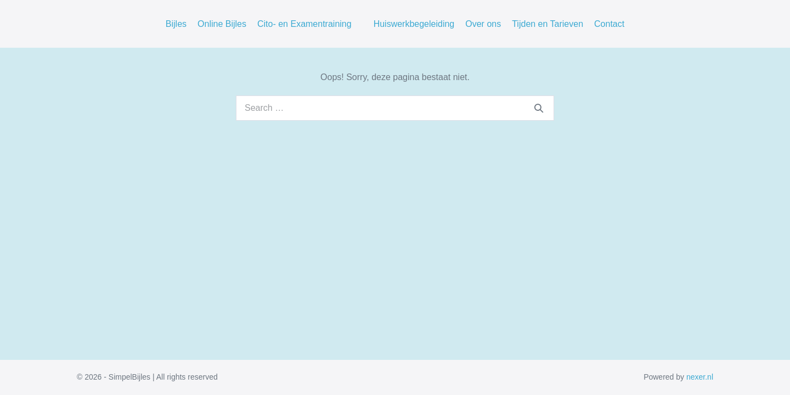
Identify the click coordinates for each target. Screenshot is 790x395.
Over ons (483, 24)
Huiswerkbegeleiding (414, 24)
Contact (609, 24)
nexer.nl (699, 377)
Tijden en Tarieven (547, 24)
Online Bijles (222, 24)
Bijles (176, 24)
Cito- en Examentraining (304, 24)
